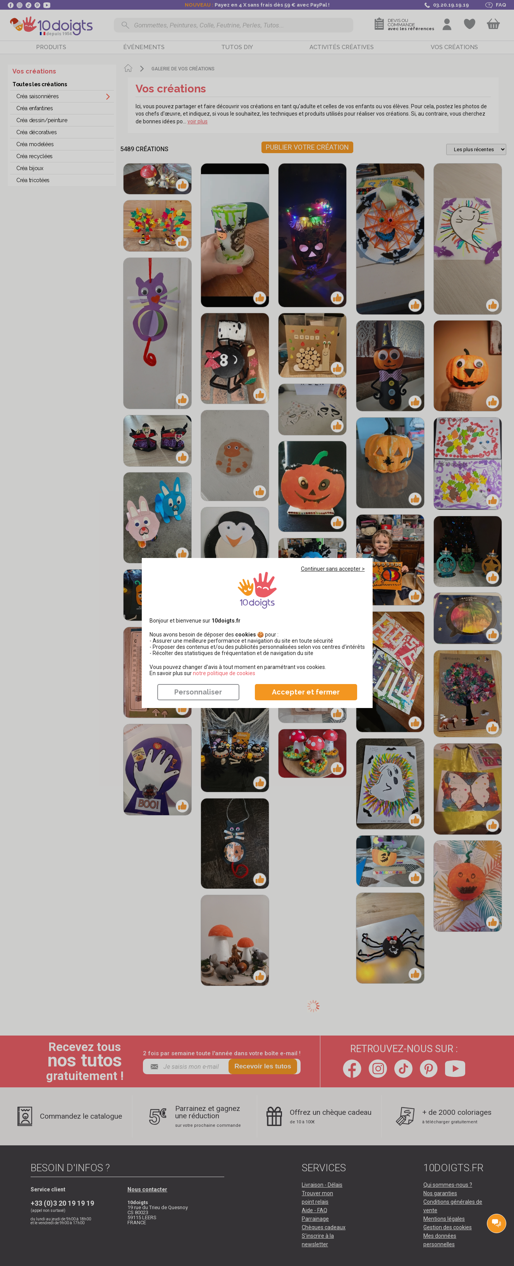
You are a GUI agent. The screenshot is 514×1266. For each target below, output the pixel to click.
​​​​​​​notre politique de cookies (224, 673)
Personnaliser (198, 692)
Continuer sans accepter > (333, 569)
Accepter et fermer (306, 692)
